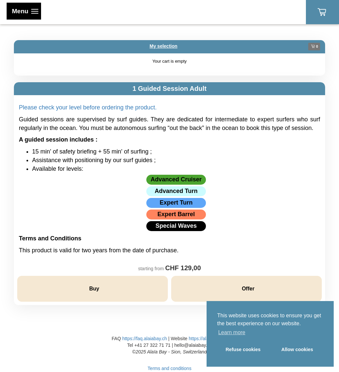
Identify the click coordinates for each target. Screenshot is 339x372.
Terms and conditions (169, 368)
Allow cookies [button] (297, 349)
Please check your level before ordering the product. (88, 107)
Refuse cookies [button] (243, 349)
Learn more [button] (231, 332)
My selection (163, 46)
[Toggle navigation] (24, 11)
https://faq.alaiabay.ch (144, 338)
